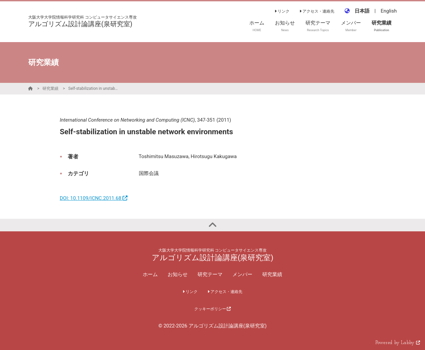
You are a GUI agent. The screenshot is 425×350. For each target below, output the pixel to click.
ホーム (150, 274)
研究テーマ (210, 274)
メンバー (242, 274)
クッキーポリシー (212, 309)
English (389, 11)
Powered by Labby (398, 342)
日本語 (362, 11)
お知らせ (178, 274)
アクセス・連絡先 (316, 11)
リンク (282, 11)
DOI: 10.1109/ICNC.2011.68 (94, 198)
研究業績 (50, 88)
